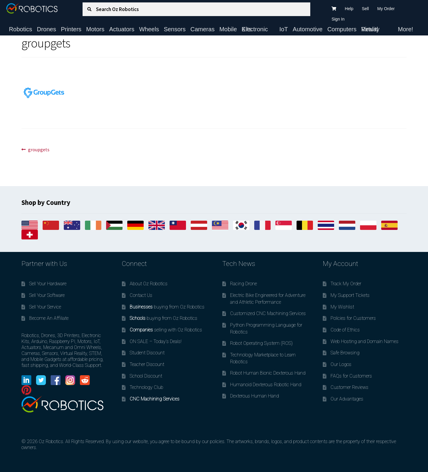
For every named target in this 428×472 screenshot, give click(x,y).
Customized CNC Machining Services (268, 313)
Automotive (307, 29)
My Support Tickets (350, 295)
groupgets (38, 150)
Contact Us (141, 295)
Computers (341, 29)
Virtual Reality (370, 29)
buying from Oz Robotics (167, 307)
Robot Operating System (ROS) (261, 343)
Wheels (149, 29)
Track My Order (346, 283)
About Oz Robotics (149, 283)
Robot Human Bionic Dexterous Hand (268, 373)
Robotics (20, 29)
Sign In (338, 19)
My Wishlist (342, 307)
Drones (46, 29)
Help (349, 8)
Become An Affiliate (49, 318)
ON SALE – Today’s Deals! (156, 341)
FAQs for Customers (351, 376)
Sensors (174, 29)
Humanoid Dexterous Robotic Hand (265, 384)
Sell (365, 8)
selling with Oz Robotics (166, 330)
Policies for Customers (353, 318)
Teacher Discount (147, 364)
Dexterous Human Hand (254, 396)
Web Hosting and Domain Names (364, 341)
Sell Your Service (45, 307)
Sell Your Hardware (47, 283)
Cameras (202, 29)
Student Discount (147, 353)
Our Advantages (347, 399)
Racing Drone (243, 283)
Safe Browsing (345, 353)
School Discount (146, 376)
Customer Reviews (349, 387)
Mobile (228, 29)
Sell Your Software (47, 295)
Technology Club (146, 387)
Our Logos (341, 364)
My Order (386, 8)
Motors (95, 29)
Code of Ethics (345, 330)
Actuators (121, 29)
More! (405, 29)
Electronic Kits (255, 29)
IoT (283, 29)
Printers (71, 29)
